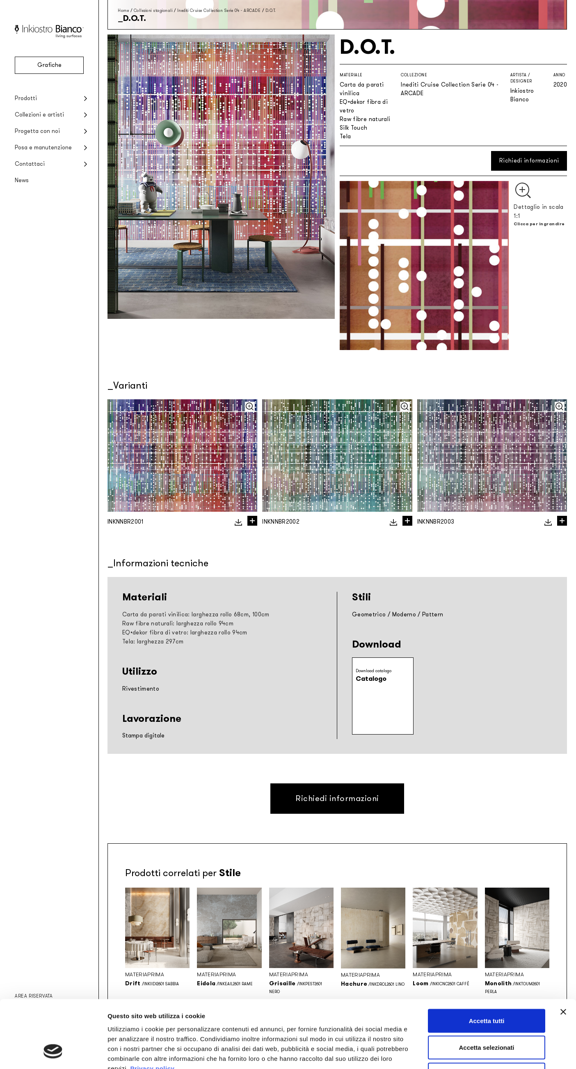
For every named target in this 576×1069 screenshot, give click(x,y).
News (22, 180)
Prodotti (26, 98)
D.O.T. (270, 10)
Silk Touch (354, 128)
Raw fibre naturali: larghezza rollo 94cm (177, 623)
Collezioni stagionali (153, 10)
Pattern (432, 614)
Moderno (404, 614)
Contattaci (30, 164)
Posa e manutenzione (43, 147)
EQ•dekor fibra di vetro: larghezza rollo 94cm (184, 632)
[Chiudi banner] (563, 952)
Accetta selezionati (486, 988)
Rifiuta (486, 1015)
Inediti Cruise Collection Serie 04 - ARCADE (219, 10)
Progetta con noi (37, 131)
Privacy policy (152, 1008)
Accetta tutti (487, 961)
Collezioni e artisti (39, 115)
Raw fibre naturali (365, 119)
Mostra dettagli (431, 1052)
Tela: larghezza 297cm (152, 642)
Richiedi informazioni (529, 161)
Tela (345, 136)
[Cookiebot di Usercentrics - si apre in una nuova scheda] (53, 1053)
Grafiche (49, 65)
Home (123, 10)
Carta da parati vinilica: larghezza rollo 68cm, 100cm (196, 614)
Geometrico (369, 614)
